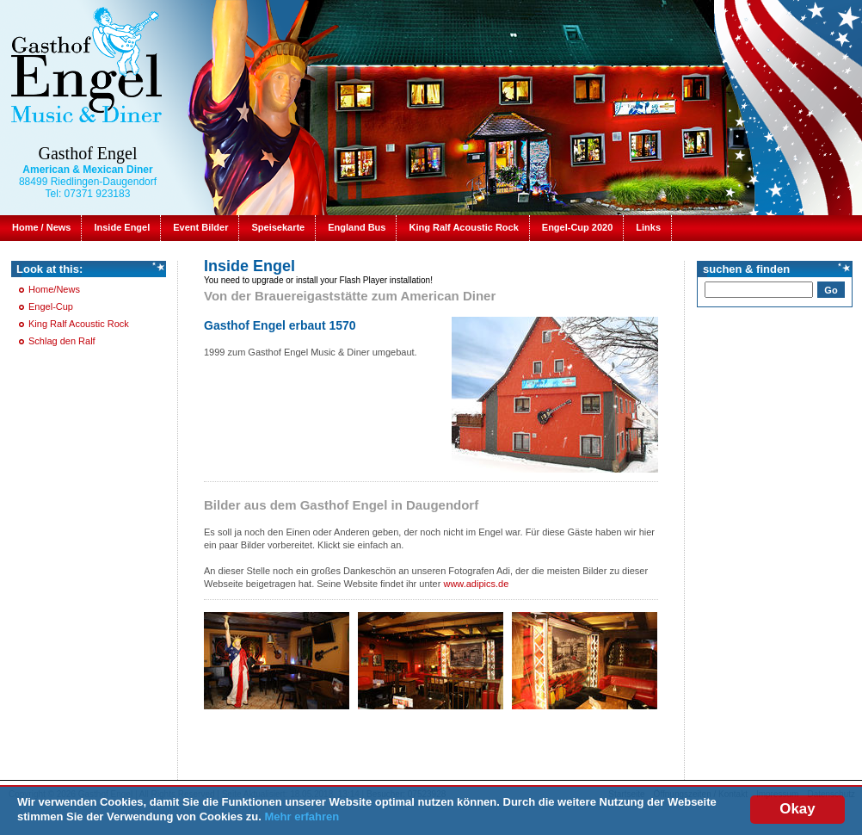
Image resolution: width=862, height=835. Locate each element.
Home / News (41, 227)
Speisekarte (278, 227)
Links (648, 227)
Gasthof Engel (88, 153)
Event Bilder (200, 227)
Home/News (54, 289)
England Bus (356, 227)
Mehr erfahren (302, 816)
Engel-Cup (50, 306)
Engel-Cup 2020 (577, 227)
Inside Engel (122, 227)
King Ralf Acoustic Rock (463, 227)
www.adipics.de (475, 583)
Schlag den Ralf (61, 341)
